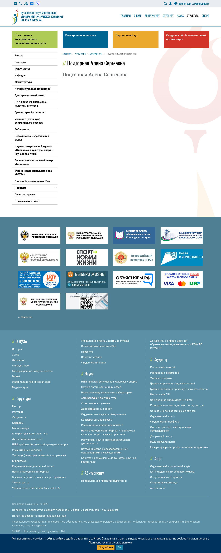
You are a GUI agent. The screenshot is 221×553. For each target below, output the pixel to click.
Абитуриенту (152, 15)
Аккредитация (21, 365)
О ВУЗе (21, 341)
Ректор (16, 406)
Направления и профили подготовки (104, 480)
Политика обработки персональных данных (39, 515)
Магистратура (20, 428)
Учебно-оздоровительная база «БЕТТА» (36, 488)
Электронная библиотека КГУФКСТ (172, 400)
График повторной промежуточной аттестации (179, 389)
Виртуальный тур (127, 35)
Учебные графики (161, 378)
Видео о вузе (20, 387)
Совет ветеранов (91, 357)
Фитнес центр (20, 482)
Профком (87, 351)
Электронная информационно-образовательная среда (30, 39)
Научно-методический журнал (30, 471)
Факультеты (19, 417)
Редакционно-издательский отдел (33, 466)
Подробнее (106, 547)
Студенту (168, 15)
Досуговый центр (161, 436)
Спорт (205, 15)
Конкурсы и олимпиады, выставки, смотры (177, 405)
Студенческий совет (93, 362)
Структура (193, 15)
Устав (15, 354)
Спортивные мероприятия (166, 477)
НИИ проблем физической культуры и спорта (40, 444)
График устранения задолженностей (172, 383)
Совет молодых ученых (95, 403)
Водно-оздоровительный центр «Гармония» (39, 477)
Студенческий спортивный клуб (170, 466)
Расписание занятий (163, 367)
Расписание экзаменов (164, 372)
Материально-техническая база (31, 381)
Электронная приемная (80, 35)
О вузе (137, 15)
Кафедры (17, 422)
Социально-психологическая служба (172, 410)
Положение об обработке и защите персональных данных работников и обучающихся (65, 509)
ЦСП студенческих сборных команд (172, 471)
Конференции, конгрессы (97, 419)
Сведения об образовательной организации (186, 37)
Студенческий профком (164, 421)
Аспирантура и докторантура (29, 433)
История (17, 349)
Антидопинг (157, 488)
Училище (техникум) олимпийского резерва (39, 455)
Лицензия (18, 360)
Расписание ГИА (160, 394)
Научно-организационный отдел (101, 387)
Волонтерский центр (162, 441)
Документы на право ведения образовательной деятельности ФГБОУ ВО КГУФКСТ (176, 344)
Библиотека (19, 460)
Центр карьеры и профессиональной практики (179, 447)
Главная (126, 15)
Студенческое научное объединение (103, 414)
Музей (16, 376)
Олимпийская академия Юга (98, 346)
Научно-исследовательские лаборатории (106, 392)
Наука (180, 15)
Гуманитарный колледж (27, 450)
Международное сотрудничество (32, 371)
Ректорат (17, 411)
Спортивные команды (164, 482)
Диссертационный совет (27, 439)
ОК (119, 547)
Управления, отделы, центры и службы (105, 340)
